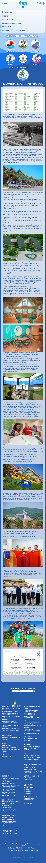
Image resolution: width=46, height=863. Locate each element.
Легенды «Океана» (30, 767)
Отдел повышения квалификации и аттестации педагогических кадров (32, 730)
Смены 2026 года (8, 781)
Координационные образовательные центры (32, 721)
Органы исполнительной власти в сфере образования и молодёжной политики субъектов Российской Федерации (11, 788)
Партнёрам (6, 732)
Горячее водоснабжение (9, 809)
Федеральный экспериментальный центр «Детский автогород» (32, 718)
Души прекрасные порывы (32, 762)
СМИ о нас (6, 754)
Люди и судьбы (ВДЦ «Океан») (33, 755)
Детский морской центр (31, 738)
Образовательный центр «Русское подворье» (31, 711)
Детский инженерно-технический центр (30, 714)
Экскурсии (6, 739)
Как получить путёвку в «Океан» (11, 778)
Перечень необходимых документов (9, 793)
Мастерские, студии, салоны (33, 725)
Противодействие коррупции (11, 730)
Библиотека (28, 736)
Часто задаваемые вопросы (10, 825)
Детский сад (28, 740)
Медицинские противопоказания (11, 780)
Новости (5, 753)
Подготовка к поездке (9, 795)
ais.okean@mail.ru (29, 803)
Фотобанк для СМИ (8, 756)
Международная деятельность (11, 737)
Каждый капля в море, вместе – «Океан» (33, 765)
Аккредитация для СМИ (9, 747)
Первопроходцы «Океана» (32, 759)
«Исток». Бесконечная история (33, 752)
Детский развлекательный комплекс (32, 734)
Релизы (5, 751)
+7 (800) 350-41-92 (29, 789)
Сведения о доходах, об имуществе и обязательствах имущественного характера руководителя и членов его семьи (11, 724)
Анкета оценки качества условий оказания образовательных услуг (9, 823)
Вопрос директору (8, 817)
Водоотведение (7, 807)
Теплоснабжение (7, 805)
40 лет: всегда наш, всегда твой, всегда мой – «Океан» (34, 772)
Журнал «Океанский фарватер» (11, 749)
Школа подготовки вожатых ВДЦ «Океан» (11, 717)
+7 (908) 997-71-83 (29, 793)
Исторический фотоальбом (32, 757)
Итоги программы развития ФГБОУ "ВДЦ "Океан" (10, 714)
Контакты (5, 719)
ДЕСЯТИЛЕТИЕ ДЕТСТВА (10, 833)
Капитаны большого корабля (33, 753)
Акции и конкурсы (8, 733)
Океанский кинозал (30, 769)
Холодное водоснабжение (10, 810)
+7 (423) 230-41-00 (2, 3)
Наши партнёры (7, 735)
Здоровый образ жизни (31, 723)
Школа (27, 727)
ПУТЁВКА (8, 12)
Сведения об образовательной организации (11, 709)
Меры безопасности (8, 783)
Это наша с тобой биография (33, 761)
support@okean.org (31, 850)
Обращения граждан (8, 819)
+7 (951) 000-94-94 (29, 779)
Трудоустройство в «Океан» (10, 711)
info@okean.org (5, 3)
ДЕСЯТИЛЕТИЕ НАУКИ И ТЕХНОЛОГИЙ (10, 831)
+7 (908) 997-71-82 (29, 791)
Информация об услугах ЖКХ (11, 728)
